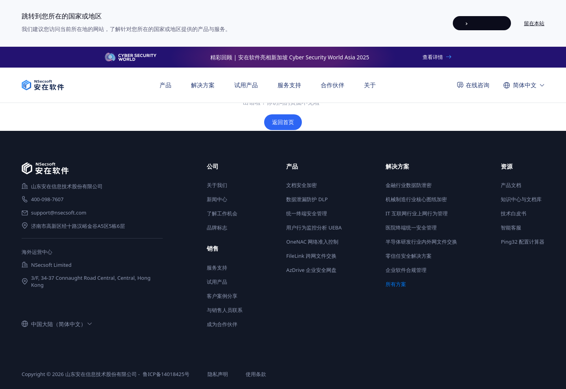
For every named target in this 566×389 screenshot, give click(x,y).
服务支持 (217, 267)
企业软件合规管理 (406, 269)
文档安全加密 (301, 185)
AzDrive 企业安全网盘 (311, 269)
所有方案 (396, 284)
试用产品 (246, 85)
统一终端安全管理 (306, 213)
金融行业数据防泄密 (409, 185)
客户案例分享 (222, 295)
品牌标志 (217, 227)
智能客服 (511, 227)
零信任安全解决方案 (409, 255)
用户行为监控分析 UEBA (314, 227)
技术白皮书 (513, 213)
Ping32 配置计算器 (522, 241)
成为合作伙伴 (222, 324)
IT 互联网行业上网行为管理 (417, 213)
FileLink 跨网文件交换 (311, 255)
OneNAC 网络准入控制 (312, 241)
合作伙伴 (332, 85)
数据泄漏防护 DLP (307, 199)
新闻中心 (217, 199)
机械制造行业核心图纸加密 (416, 199)
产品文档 (511, 185)
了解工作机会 (222, 213)
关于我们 (217, 185)
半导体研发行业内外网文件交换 (421, 241)
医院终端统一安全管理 (411, 227)
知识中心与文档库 (521, 199)
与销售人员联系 (225, 310)
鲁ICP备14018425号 (166, 374)
